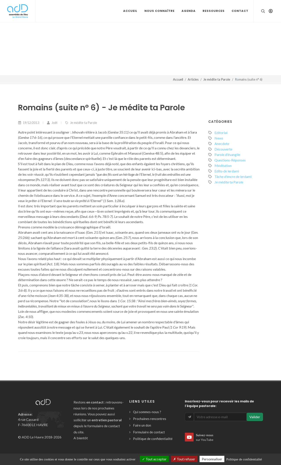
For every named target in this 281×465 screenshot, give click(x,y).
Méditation (223, 165)
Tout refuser (184, 459)
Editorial (220, 132)
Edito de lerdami (226, 171)
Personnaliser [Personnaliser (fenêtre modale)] (212, 459)
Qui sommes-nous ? (147, 412)
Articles (193, 79)
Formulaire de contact (149, 432)
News (218, 138)
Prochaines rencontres (149, 419)
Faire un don (142, 425)
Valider (254, 417)
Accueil (178, 79)
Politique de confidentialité (153, 439)
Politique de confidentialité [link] (244, 459)
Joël (52, 123)
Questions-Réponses (230, 160)
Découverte (223, 149)
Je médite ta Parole (216, 79)
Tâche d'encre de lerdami (233, 176)
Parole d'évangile (227, 154)
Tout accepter (154, 459)
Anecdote (221, 143)
